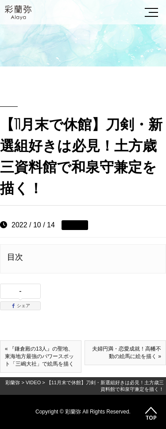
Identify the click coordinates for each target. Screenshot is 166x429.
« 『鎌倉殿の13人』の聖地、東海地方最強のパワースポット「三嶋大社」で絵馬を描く (39, 356)
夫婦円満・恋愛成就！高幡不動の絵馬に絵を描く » (126, 352)
